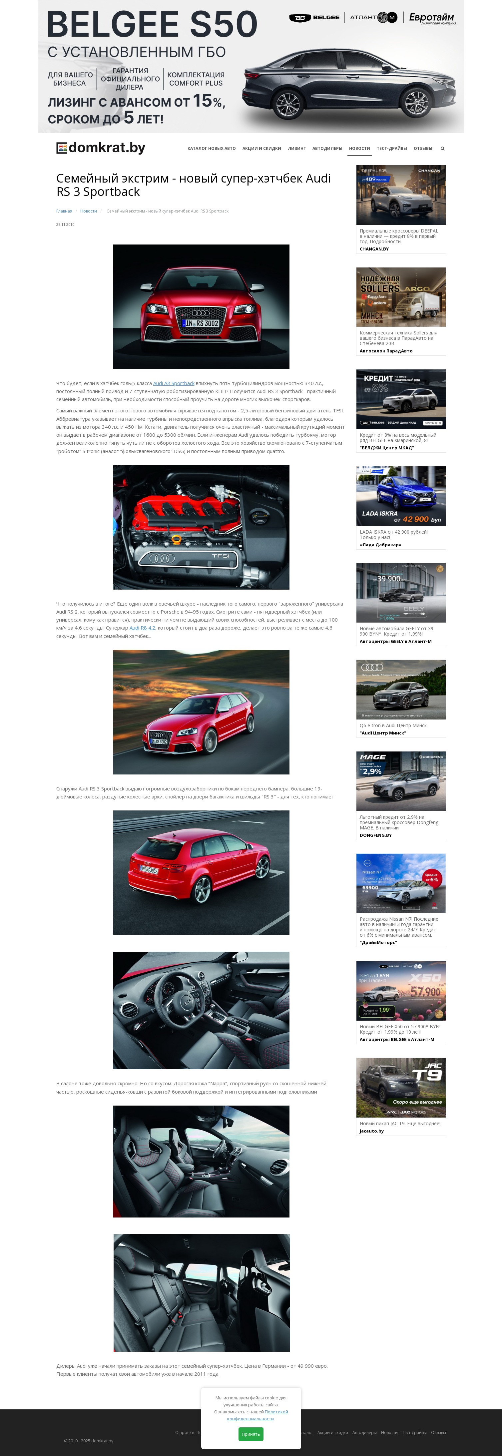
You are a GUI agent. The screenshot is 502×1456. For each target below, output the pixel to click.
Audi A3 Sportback (174, 383)
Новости (359, 148)
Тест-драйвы (392, 148)
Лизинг (297, 148)
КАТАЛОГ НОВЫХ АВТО (212, 148)
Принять (251, 1434)
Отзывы (423, 148)
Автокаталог (301, 1432)
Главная (64, 211)
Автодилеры (327, 148)
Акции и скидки (332, 1432)
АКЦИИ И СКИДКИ (262, 148)
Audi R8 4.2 (142, 627)
